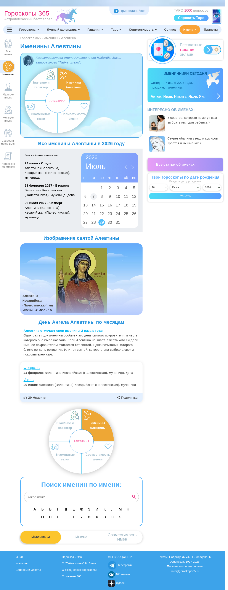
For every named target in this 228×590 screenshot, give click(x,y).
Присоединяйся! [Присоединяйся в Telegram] (129, 11)
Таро (116, 29)
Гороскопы (29, 29)
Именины (40, 537)
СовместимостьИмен (122, 537)
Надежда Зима (72, 556)
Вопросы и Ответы (28, 569)
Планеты (211, 29)
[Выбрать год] (212, 187)
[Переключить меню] (9, 29)
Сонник (170, 29)
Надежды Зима (108, 57)
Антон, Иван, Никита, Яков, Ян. (178, 96)
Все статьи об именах (175, 164)
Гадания (95, 29)
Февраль (32, 368)
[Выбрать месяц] (185, 187)
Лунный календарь (63, 29)
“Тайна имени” (69, 62)
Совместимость (143, 29)
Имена (189, 29)
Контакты (22, 563)
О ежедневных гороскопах (79, 569)
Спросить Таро (191, 18)
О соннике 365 (71, 576)
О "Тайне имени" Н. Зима (79, 563)
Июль (29, 380)
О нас (20, 556)
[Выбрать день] (158, 187)
